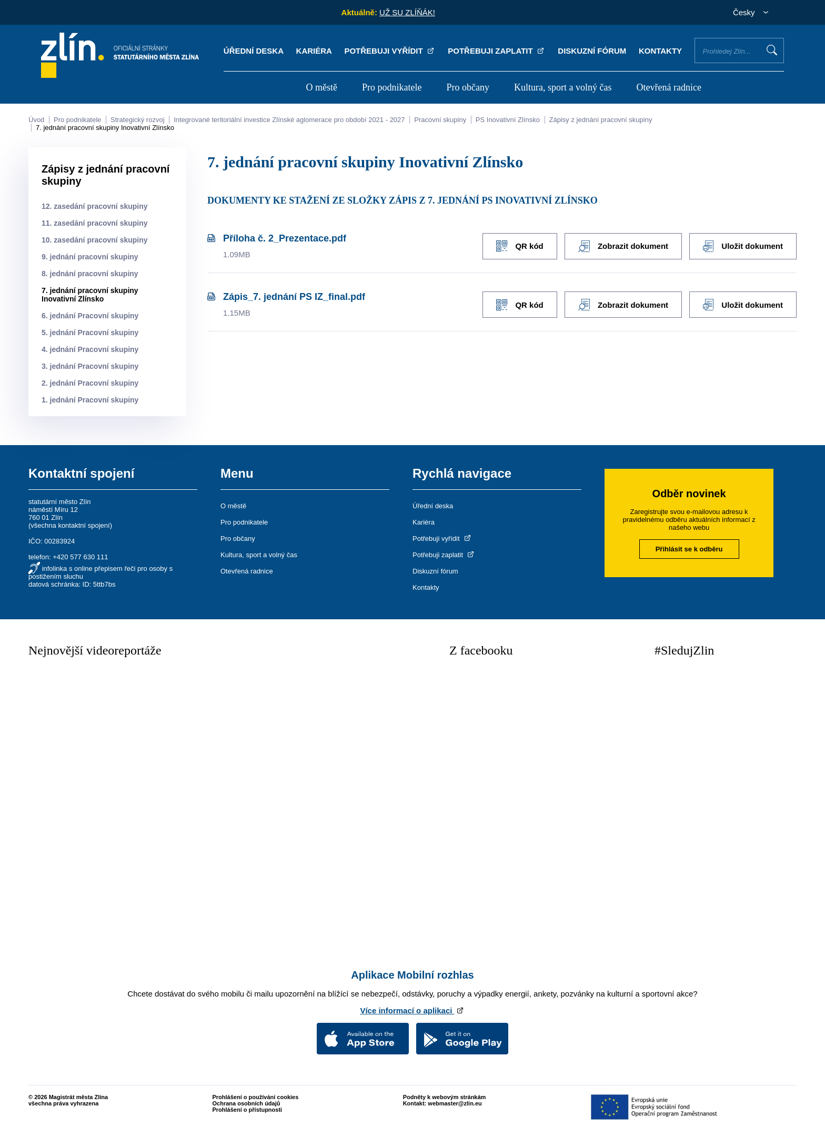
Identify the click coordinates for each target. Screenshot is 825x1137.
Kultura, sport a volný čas (562, 87)
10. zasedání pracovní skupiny (95, 240)
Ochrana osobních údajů (246, 1103)
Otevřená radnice (669, 87)
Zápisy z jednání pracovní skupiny (600, 120)
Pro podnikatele (391, 87)
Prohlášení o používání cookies (256, 1097)
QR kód (518, 245)
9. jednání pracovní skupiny (90, 257)
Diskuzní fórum (592, 50)
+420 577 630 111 (80, 557)
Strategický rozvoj (137, 120)
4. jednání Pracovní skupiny (90, 349)
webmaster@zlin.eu (454, 1103)
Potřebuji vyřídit (389, 50)
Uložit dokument (743, 246)
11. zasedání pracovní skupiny (95, 223)
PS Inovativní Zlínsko (508, 120)
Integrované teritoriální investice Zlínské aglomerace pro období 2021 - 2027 (289, 120)
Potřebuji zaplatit (497, 50)
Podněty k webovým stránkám (444, 1097)
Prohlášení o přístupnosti (248, 1109)
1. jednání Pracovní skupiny (90, 400)
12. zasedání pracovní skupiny (95, 206)
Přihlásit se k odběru (689, 549)
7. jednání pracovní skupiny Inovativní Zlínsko (105, 128)
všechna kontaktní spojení (70, 525)
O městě (321, 87)
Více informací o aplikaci (412, 1010)
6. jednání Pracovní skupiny (90, 315)
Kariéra (314, 50)
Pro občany (468, 87)
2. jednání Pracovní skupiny (90, 383)
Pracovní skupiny (440, 120)
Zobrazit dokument (623, 246)
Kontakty (660, 50)
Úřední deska (254, 50)
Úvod (36, 120)
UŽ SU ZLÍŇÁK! (407, 12)
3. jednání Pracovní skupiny (90, 366)
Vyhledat (771, 50)
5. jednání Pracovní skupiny (90, 332)
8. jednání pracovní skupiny (90, 273)
